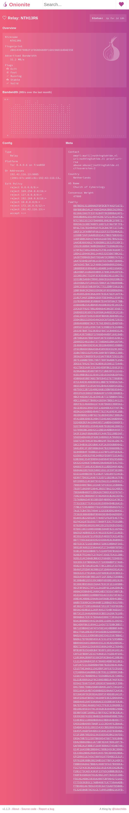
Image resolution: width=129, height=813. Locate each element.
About (15, 809)
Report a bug (46, 809)
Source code (29, 809)
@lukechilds (119, 809)
